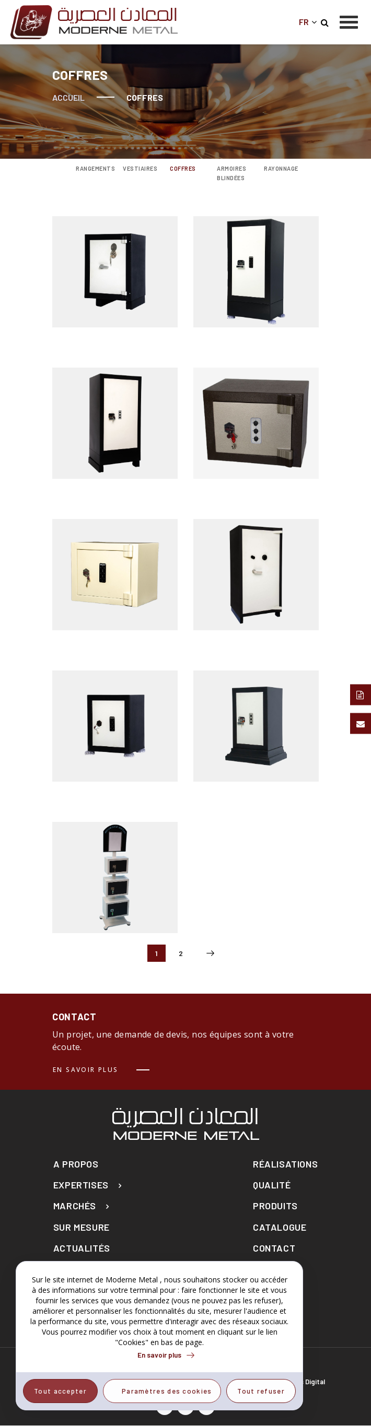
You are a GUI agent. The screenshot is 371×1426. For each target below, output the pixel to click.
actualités (81, 1248)
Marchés (74, 1205)
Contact (274, 1248)
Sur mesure (81, 1227)
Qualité (272, 1185)
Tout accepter (60, 1391)
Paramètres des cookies (167, 1391)
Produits (275, 1205)
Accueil (68, 97)
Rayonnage (279, 168)
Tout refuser (261, 1391)
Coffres (183, 168)
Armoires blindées (231, 173)
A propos (76, 1164)
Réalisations (285, 1164)
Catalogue (279, 1227)
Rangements (91, 168)
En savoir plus (86, 1069)
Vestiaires (138, 168)
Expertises (81, 1185)
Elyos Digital (306, 1381)
